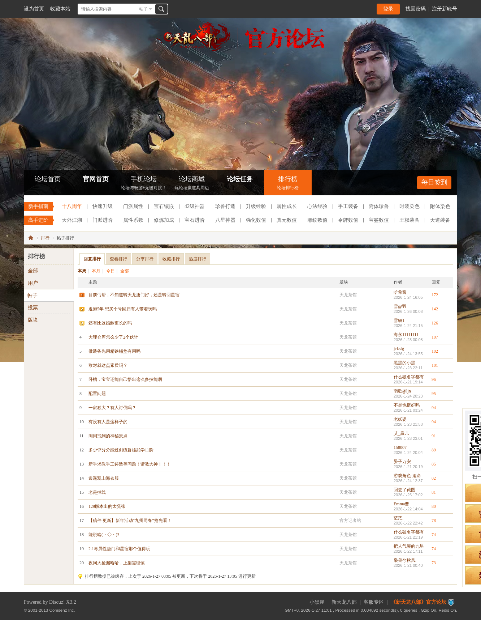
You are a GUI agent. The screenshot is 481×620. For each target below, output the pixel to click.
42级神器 (195, 206)
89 (434, 450)
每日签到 (434, 182)
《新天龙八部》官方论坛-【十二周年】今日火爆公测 (31, 238)
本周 (82, 270)
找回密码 (416, 9)
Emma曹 (401, 503)
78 (434, 520)
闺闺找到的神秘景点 (107, 435)
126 (435, 323)
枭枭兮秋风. (405, 560)
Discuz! (57, 602)
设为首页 (34, 9)
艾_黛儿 (401, 433)
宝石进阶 (195, 220)
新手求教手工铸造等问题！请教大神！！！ (129, 464)
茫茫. (398, 518)
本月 (96, 270)
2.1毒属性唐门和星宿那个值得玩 (119, 548)
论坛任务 (240, 179)
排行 (45, 238)
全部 (124, 270)
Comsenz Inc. (62, 610)
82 (434, 478)
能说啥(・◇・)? (103, 534)
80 (434, 506)
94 (434, 407)
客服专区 (374, 602)
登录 (388, 9)
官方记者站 (350, 520)
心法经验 (317, 206)
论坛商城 (192, 183)
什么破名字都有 (409, 376)
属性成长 (287, 206)
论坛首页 (48, 179)
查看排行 (118, 259)
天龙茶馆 (348, 294)
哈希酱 (400, 292)
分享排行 (144, 259)
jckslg (399, 348)
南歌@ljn (402, 391)
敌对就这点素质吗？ (107, 365)
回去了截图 (404, 489)
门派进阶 (102, 220)
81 (434, 492)
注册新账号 (444, 9)
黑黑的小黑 (404, 362)
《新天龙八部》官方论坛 (418, 602)
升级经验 (256, 206)
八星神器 (225, 220)
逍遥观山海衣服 (103, 478)
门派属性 (133, 206)
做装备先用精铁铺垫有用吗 (114, 351)
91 (434, 435)
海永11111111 (406, 334)
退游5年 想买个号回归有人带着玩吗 (122, 308)
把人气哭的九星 (409, 546)
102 (435, 351)
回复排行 (92, 259)
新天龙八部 (344, 602)
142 (435, 308)
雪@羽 (400, 306)
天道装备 (440, 220)
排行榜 (288, 183)
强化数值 (256, 220)
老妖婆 (400, 419)
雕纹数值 (317, 220)
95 (434, 393)
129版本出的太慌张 (106, 506)
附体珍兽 (379, 206)
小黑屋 (317, 602)
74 (434, 534)
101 (435, 365)
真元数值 (287, 220)
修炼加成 (164, 220)
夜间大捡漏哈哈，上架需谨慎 (116, 562)
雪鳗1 (399, 320)
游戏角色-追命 (407, 475)
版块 (33, 320)
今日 (110, 270)
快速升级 (102, 206)
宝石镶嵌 (164, 206)
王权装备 (409, 220)
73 (434, 562)
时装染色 (409, 206)
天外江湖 (72, 220)
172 (435, 294)
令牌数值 (348, 220)
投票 (33, 307)
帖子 (143, 9)
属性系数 (133, 220)
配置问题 (97, 393)
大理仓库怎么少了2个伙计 (113, 337)
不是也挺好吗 (407, 405)
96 (434, 379)
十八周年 (72, 206)
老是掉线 (97, 492)
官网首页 (96, 179)
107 (435, 337)
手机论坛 (144, 183)
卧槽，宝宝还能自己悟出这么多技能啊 (125, 379)
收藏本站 (60, 9)
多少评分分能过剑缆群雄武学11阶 (120, 450)
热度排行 (197, 259)
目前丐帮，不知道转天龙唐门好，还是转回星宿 (133, 294)
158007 (400, 447)
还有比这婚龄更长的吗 (110, 323)
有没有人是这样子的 (107, 421)
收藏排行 (171, 259)
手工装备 (348, 206)
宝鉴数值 (379, 220)
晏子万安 (402, 461)
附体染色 (440, 206)
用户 (33, 283)
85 (434, 464)
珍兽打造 (225, 206)
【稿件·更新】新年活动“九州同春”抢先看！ (130, 520)
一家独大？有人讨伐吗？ (112, 407)
